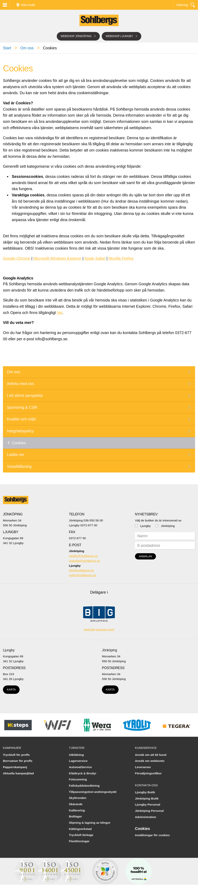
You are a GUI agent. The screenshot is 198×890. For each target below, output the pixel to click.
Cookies (19, 443)
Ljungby (145, 525)
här (59, 312)
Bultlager (75, 816)
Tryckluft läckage (81, 835)
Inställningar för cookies (152, 835)
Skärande (75, 804)
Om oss (27, 48)
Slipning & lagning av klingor (89, 822)
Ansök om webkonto (150, 760)
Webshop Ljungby (119, 36)
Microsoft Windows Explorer (57, 258)
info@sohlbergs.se (81, 570)
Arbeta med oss (20, 383)
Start (7, 48)
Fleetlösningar (79, 841)
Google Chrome (16, 258)
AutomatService (80, 767)
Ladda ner (15, 454)
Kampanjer (12, 747)
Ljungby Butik (145, 792)
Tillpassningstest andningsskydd (92, 791)
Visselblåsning (19, 466)
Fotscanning (78, 779)
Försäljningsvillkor (148, 773)
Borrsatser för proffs (17, 760)
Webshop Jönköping (76, 36)
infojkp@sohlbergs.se (83, 556)
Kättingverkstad (80, 829)
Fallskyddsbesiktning (84, 785)
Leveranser (143, 767)
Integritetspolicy (20, 431)
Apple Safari (94, 258)
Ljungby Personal (147, 804)
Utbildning (76, 754)
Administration (145, 817)
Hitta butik (28, 5)
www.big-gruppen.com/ (99, 629)
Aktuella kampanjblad (18, 773)
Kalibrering (77, 810)
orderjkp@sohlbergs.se (84, 560)
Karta (11, 689)
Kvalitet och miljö (21, 419)
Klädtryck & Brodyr (82, 773)
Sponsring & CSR (22, 407)
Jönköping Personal (149, 810)
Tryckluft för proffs (16, 754)
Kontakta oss (146, 785)
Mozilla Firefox (121, 258)
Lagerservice (78, 760)
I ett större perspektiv (25, 395)
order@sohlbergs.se (82, 575)
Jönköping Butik (147, 798)
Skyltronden (77, 798)
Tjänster (77, 747)
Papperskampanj (15, 767)
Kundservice (146, 747)
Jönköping (168, 525)
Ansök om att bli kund (150, 754)
